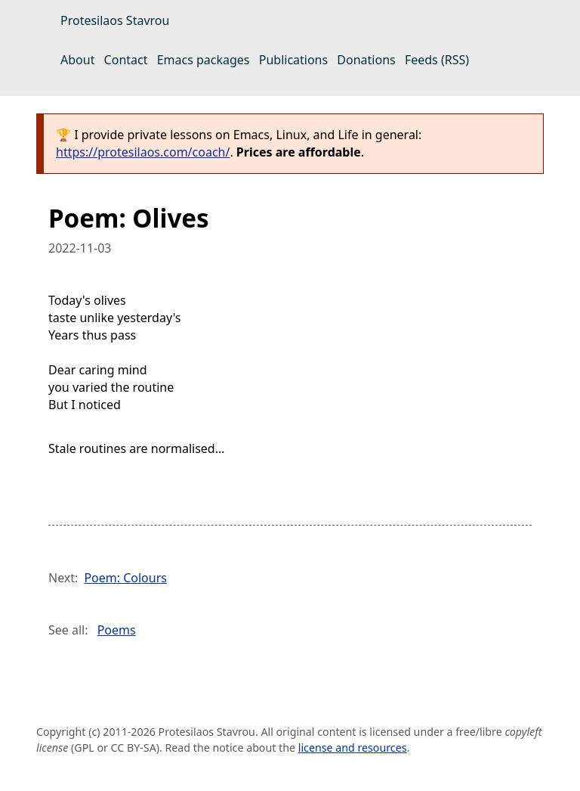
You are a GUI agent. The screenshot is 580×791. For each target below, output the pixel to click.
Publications (293, 59)
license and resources (352, 747)
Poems (116, 630)
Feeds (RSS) (437, 59)
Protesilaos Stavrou (114, 20)
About (77, 59)
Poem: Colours (125, 577)
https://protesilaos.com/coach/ (143, 152)
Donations (366, 59)
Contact (126, 59)
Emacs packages (203, 59)
